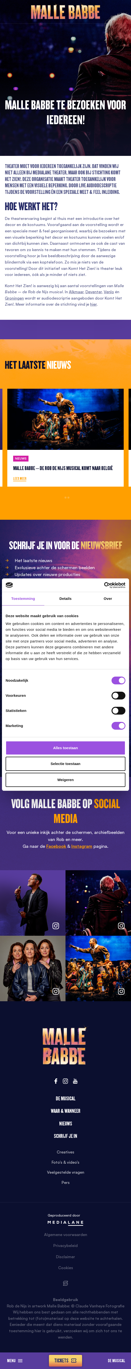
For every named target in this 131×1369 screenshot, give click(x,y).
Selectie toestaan (66, 764)
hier (93, 304)
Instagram (81, 846)
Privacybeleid (65, 1245)
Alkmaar (76, 291)
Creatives (65, 1152)
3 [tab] (68, 498)
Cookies (65, 1267)
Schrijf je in (65, 1136)
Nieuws (65, 1124)
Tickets (65, 1361)
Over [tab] (108, 598)
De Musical (116, 1360)
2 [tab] (65, 498)
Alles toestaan (65, 748)
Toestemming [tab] (23, 598)
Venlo (109, 291)
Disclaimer (65, 1256)
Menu (14, 1360)
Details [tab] (65, 598)
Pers (66, 1182)
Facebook (56, 846)
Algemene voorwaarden (65, 1234)
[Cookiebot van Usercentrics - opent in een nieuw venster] (104, 585)
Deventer (93, 291)
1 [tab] (63, 498)
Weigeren (65, 780)
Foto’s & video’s (65, 1162)
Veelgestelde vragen (65, 1172)
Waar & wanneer (65, 1111)
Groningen (14, 298)
